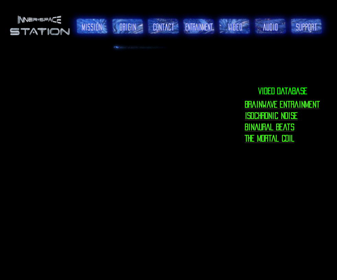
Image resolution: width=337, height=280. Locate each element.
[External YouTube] (116, 146)
